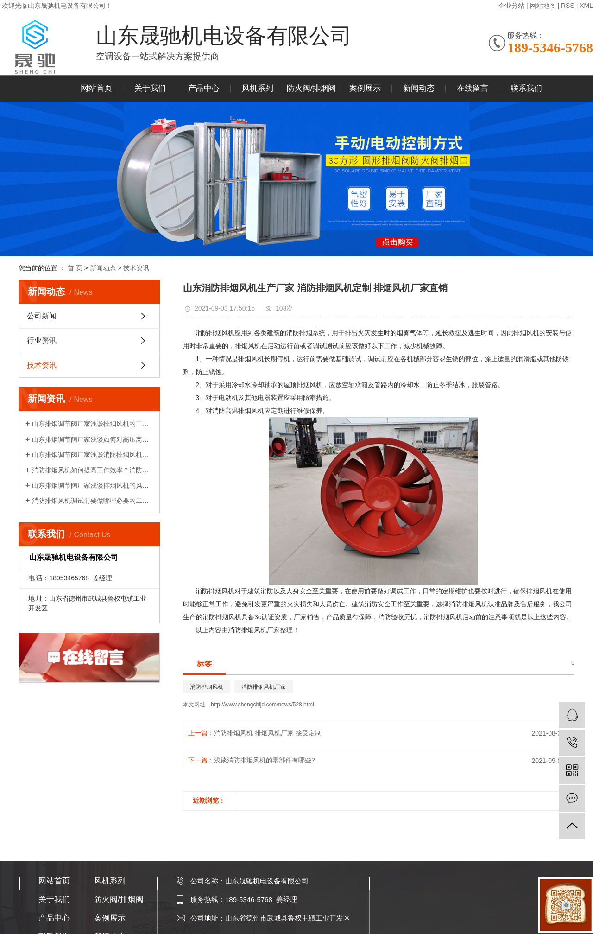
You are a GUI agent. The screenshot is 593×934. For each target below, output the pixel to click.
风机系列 (257, 88)
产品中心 (204, 88)
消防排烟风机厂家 (263, 687)
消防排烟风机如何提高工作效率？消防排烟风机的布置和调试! (92, 470)
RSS (567, 5)
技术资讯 (136, 268)
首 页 (75, 268)
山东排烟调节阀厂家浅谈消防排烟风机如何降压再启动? (92, 454)
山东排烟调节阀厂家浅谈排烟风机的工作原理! (92, 423)
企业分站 (511, 5)
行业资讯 (42, 340)
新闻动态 (419, 88)
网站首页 (96, 88)
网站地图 (543, 5)
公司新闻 (42, 316)
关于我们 (150, 88)
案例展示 (365, 88)
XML (586, 5)
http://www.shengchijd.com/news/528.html (262, 704)
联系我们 (526, 88)
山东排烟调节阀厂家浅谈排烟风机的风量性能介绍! (92, 485)
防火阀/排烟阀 (311, 88)
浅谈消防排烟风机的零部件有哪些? (264, 760)
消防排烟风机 (206, 687)
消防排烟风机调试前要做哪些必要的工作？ (92, 500)
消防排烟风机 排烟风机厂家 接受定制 (268, 733)
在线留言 (472, 88)
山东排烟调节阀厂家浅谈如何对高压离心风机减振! (92, 439)
